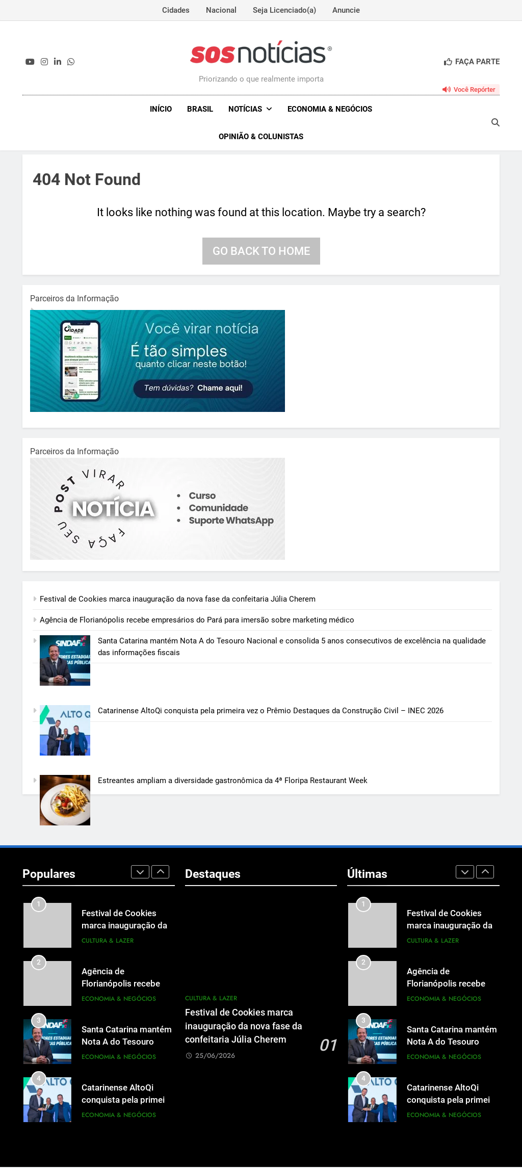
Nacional (221, 10)
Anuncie (346, 10)
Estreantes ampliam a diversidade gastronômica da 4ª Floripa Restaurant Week (233, 781)
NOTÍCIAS (245, 109)
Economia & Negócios (330, 109)
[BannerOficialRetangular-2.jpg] (157, 558)
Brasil (200, 109)
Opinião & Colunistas (261, 136)
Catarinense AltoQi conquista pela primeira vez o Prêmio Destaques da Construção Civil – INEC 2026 (270, 711)
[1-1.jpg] (157, 410)
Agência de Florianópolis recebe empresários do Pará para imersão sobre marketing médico (197, 621)
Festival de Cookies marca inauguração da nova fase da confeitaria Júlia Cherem (178, 600)
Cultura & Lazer (108, 941)
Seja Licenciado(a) (284, 10)
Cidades (176, 10)
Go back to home (261, 252)
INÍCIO (161, 109)
